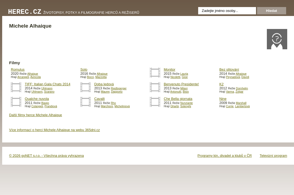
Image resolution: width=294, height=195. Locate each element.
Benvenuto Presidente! (181, 84)
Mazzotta (101, 77)
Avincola (35, 77)
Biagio (45, 103)
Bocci (90, 77)
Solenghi (185, 106)
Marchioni (107, 106)
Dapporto (116, 91)
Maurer (105, 91)
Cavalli (99, 99)
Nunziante (186, 103)
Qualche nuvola (37, 99)
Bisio (186, 91)
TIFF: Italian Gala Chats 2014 (47, 84)
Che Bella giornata (178, 99)
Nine (222, 99)
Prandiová (51, 106)
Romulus (18, 69)
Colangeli (37, 106)
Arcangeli (23, 77)
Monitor (169, 69)
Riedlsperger (119, 88)
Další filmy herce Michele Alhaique (35, 115)
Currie (229, 106)
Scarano (49, 91)
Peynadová (233, 77)
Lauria (184, 73)
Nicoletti (175, 77)
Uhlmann (46, 88)
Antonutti (175, 91)
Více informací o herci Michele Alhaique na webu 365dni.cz (54, 130)
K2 (221, 84)
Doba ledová (104, 84)
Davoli (245, 77)
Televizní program (273, 156)
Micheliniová (122, 106)
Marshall (241, 103)
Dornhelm (242, 88)
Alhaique (32, 73)
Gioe (185, 77)
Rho (113, 103)
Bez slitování (229, 69)
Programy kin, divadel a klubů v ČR (225, 156)
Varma (230, 91)
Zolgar (240, 91)
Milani (184, 88)
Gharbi (174, 106)
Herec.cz (25, 12)
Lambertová (242, 106)
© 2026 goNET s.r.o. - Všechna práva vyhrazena (46, 156)
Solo (83, 69)
